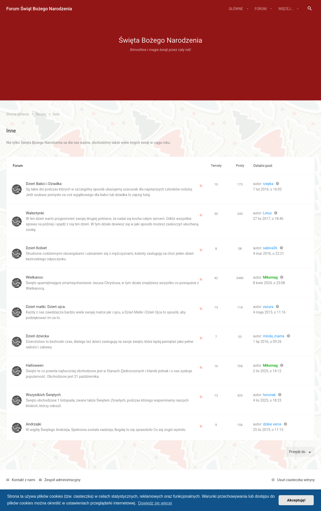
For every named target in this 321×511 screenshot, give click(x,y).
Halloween (34, 365)
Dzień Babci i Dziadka (44, 183)
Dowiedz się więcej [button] (155, 503)
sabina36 (270, 248)
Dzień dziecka (37, 336)
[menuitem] (310, 9)
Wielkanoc (34, 277)
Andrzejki (33, 424)
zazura (268, 307)
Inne (11, 131)
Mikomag (270, 277)
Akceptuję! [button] (296, 500)
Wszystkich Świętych (43, 395)
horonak (269, 395)
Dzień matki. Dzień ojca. (46, 306)
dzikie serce (272, 424)
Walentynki (35, 213)
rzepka (268, 184)
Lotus (267, 213)
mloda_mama (273, 336)
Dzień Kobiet (36, 248)
